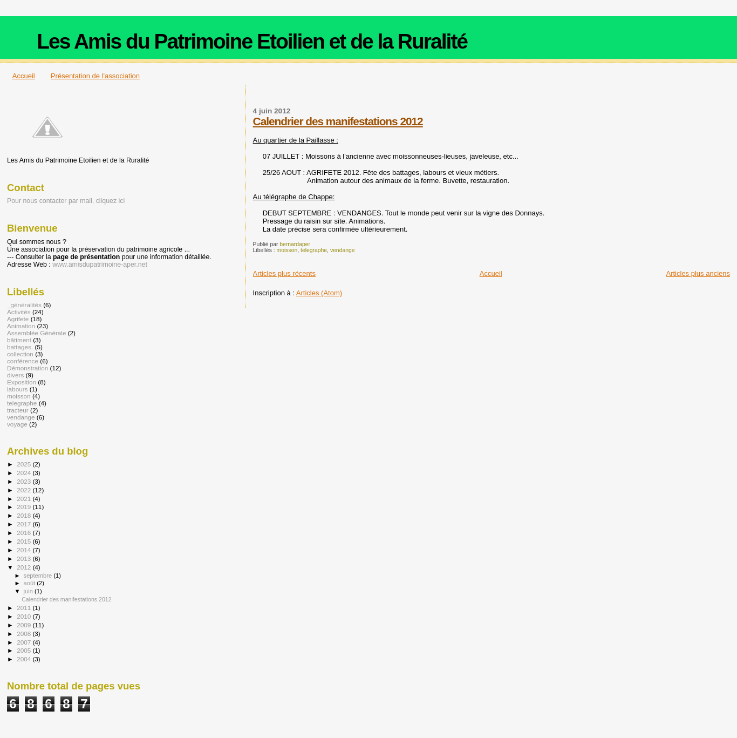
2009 (24, 624)
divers (15, 374)
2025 (24, 464)
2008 (24, 633)
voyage (17, 424)
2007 (24, 642)
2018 (24, 515)
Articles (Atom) (319, 293)
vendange (342, 250)
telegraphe (314, 250)
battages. (20, 346)
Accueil (23, 76)
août (30, 583)
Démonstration (27, 367)
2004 (24, 658)
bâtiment (19, 339)
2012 (24, 567)
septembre (39, 575)
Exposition (21, 381)
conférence (22, 360)
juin (29, 591)
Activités (19, 311)
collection (20, 353)
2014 (24, 549)
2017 (24, 523)
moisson (287, 250)
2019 (24, 506)
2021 (24, 498)
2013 (24, 558)
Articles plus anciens (698, 273)
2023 (24, 481)
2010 (24, 616)
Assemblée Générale (36, 332)
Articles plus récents (284, 273)
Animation (21, 325)
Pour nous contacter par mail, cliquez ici (66, 201)
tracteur (18, 410)
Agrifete (18, 318)
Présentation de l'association (95, 76)
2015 (24, 541)
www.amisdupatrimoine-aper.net (99, 264)
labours (17, 388)
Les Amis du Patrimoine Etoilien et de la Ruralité (252, 41)
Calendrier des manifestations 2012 (338, 121)
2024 (24, 472)
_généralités (24, 304)
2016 (24, 532)
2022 (24, 489)
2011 (24, 607)
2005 (24, 650)
